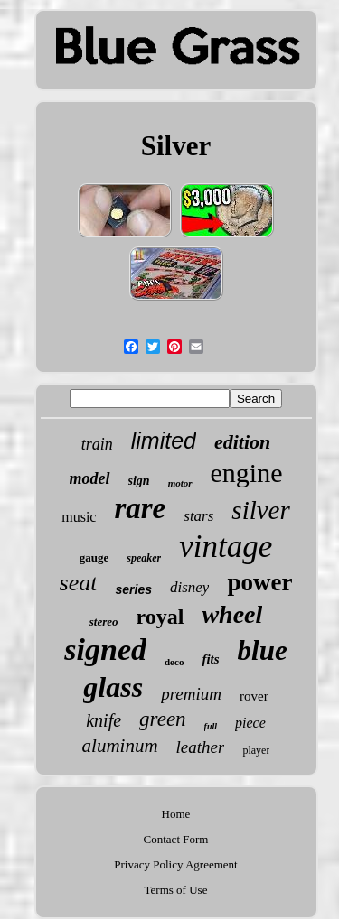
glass (113, 687)
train (97, 444)
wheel (232, 614)
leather (200, 747)
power (259, 582)
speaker (144, 558)
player (255, 750)
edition (242, 442)
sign (139, 480)
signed (105, 649)
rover (254, 696)
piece (250, 722)
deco (174, 661)
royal (160, 616)
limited (163, 440)
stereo (103, 621)
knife (103, 720)
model (90, 478)
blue (262, 650)
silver (260, 510)
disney (189, 587)
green (162, 719)
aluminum (120, 746)
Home (176, 814)
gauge (94, 557)
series (133, 589)
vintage (225, 546)
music (78, 516)
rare (139, 508)
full (210, 726)
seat (79, 583)
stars (198, 515)
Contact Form (176, 839)
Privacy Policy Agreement (175, 864)
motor (180, 483)
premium (191, 693)
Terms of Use (176, 889)
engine (247, 472)
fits (210, 659)
